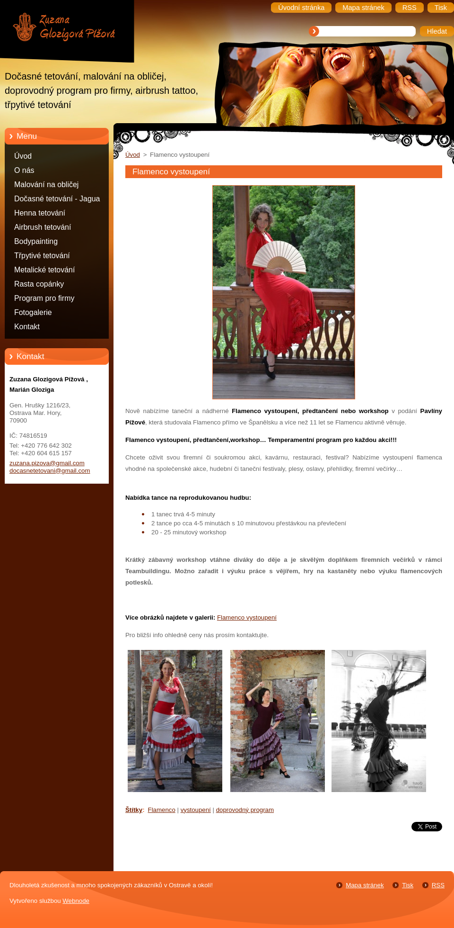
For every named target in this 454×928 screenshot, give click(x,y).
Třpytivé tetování (42, 256)
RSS (438, 885)
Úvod (23, 156)
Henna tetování (39, 213)
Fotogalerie (33, 312)
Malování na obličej (46, 184)
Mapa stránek (365, 885)
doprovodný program (245, 809)
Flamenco (161, 809)
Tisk (407, 885)
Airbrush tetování (42, 227)
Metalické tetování (44, 270)
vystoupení (196, 809)
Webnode (75, 900)
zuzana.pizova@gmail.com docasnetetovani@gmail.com (49, 466)
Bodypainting (36, 241)
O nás (24, 170)
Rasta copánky (39, 284)
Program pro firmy (44, 298)
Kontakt (27, 327)
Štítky (133, 809)
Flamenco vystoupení (247, 617)
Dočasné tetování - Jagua (57, 199)
